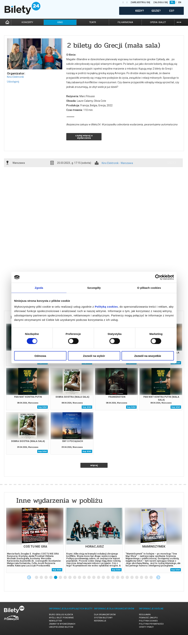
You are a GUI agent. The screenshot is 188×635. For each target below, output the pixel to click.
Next (158, 577)
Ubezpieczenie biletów (61, 627)
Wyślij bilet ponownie (61, 618)
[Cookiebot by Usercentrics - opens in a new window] (158, 277)
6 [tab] (60, 577)
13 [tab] (94, 577)
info (171, 163)
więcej (94, 465)
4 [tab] (51, 577)
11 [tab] (84, 577)
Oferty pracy (146, 627)
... (178, 22)
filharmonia (125, 22)
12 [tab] (89, 577)
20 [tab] (127, 577)
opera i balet (158, 22)
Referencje (100, 621)
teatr (92, 22)
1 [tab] (37, 577)
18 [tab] (118, 577)
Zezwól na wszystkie (147, 355)
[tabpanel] (35, 540)
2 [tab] (41, 577)
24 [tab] (146, 577)
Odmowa (40, 355)
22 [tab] (137, 577)
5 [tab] (56, 577)
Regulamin (145, 614)
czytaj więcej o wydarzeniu (84, 136)
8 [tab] (70, 577)
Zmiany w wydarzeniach (62, 624)
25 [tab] (151, 577)
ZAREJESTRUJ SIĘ (140, 2)
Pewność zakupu (148, 618)
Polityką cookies (106, 306)
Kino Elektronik (15, 76)
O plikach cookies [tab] (149, 287)
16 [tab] (108, 577)
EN (179, 2)
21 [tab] (132, 577)
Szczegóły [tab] (94, 287)
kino (60, 22)
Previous (29, 577)
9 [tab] (75, 577)
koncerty (27, 22)
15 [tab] (103, 577)
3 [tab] (46, 577)
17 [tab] (113, 577)
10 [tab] (80, 577)
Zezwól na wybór (94, 355)
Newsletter (55, 621)
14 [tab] (99, 577)
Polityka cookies (148, 621)
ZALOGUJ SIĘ (160, 2)
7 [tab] (65, 577)
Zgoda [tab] (39, 287)
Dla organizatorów (105, 614)
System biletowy (103, 618)
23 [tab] (142, 577)
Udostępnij (13, 81)
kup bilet (42, 407)
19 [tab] (122, 577)
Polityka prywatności (151, 624)
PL (172, 2)
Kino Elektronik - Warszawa (117, 163)
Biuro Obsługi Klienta (61, 614)
